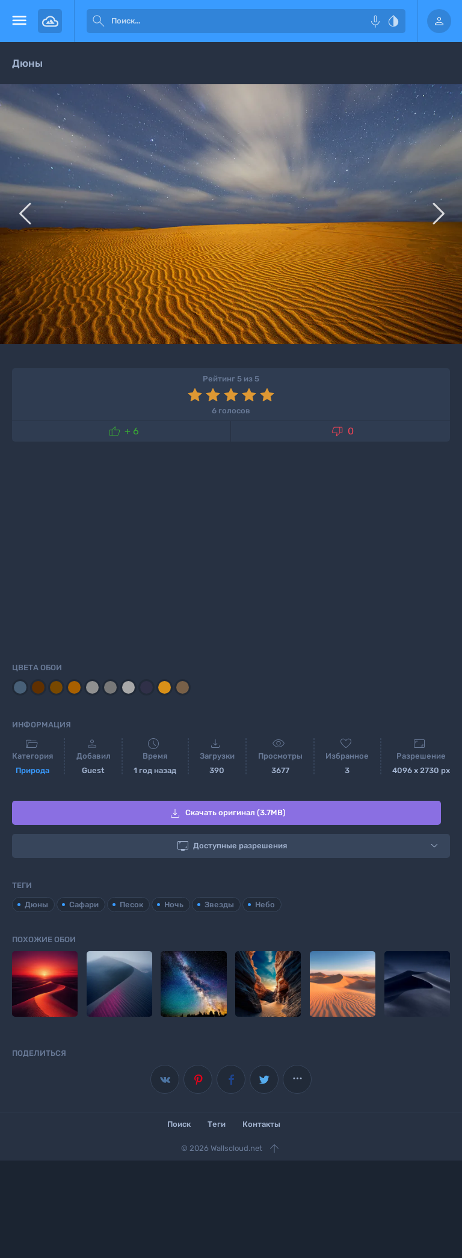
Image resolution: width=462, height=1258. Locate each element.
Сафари (84, 904)
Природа (32, 770)
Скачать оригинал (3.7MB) (227, 813)
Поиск (179, 1124)
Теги (217, 1124)
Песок (131, 904)
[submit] (99, 21)
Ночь (173, 904)
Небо (265, 904)
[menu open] (19, 21)
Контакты (261, 1124)
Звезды (219, 904)
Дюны (36, 904)
